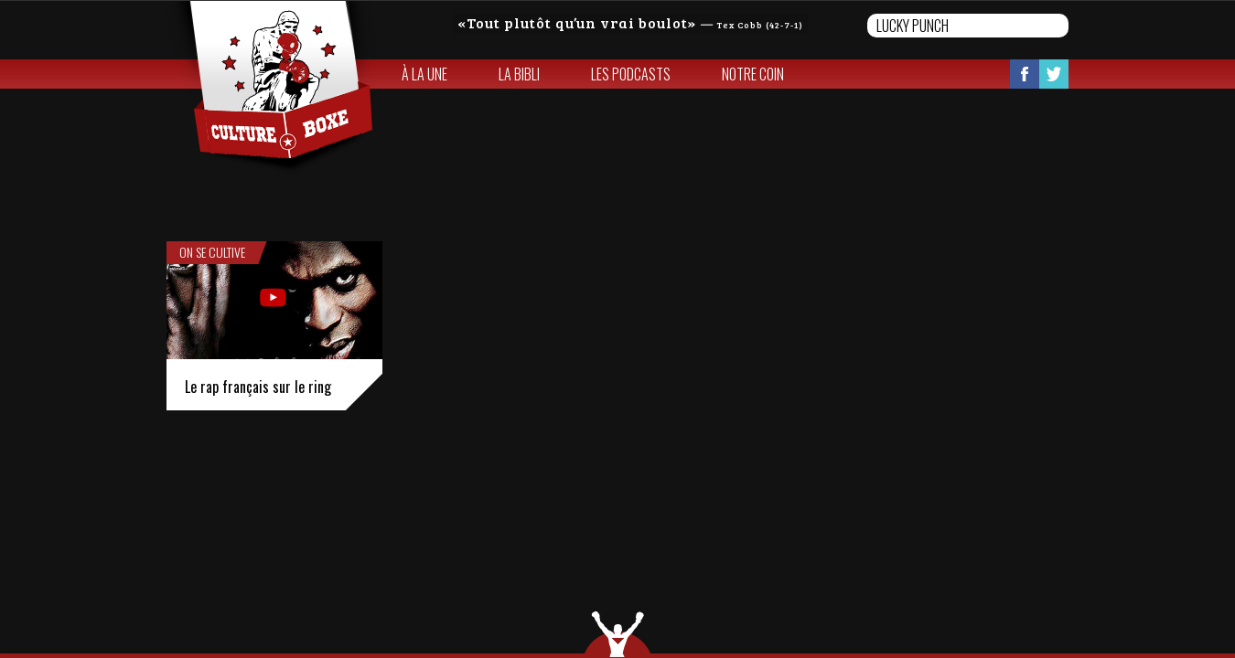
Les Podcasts (631, 74)
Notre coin (753, 74)
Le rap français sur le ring (258, 387)
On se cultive (212, 252)
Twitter (1054, 74)
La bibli (519, 74)
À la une (424, 74)
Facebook (1024, 74)
